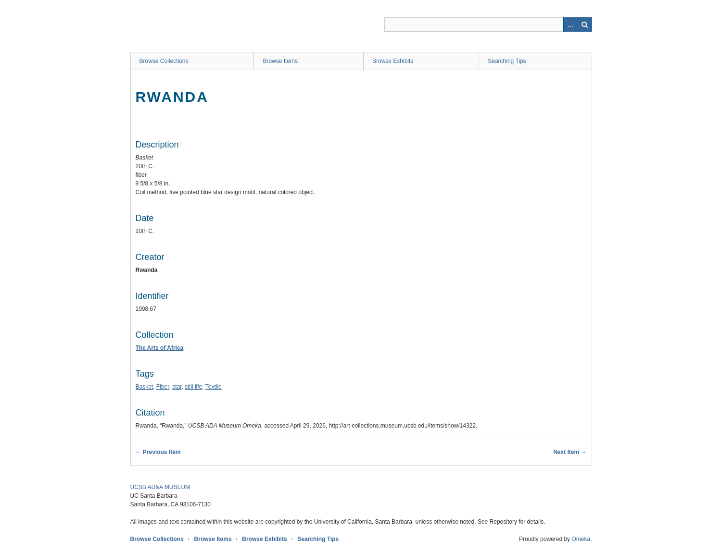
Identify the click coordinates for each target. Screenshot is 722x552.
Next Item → (569, 452)
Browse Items (280, 61)
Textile (213, 386)
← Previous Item (158, 452)
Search (585, 24)
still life (193, 386)
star (176, 386)
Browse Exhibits (392, 61)
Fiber (162, 386)
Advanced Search (570, 24)
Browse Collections (164, 61)
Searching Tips (507, 61)
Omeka (580, 539)
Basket (144, 386)
